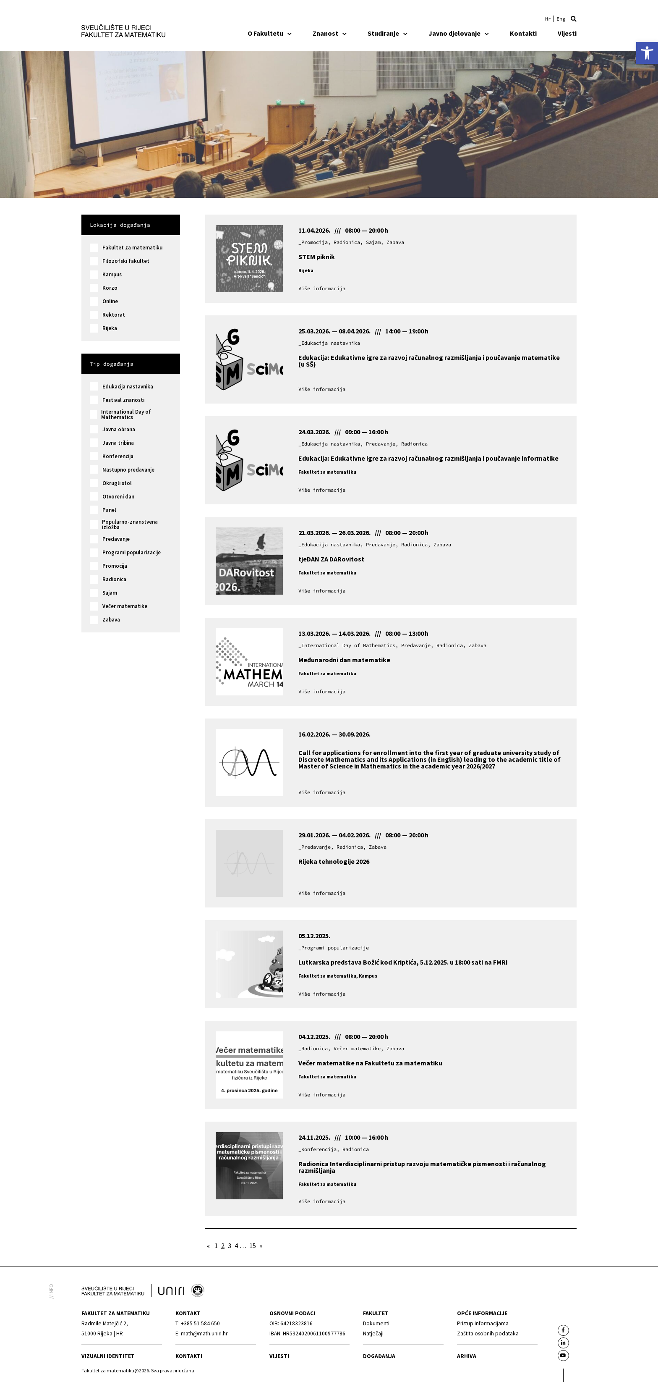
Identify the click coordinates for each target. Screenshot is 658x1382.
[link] (647, 53)
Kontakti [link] (523, 33)
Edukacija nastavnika (127, 386)
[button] (574, 19)
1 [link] (216, 1245)
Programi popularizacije (131, 552)
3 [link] (229, 1245)
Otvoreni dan (118, 496)
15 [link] (252, 1245)
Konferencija (117, 456)
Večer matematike (124, 606)
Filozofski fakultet (125, 261)
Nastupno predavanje (128, 469)
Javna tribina (118, 443)
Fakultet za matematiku (132, 247)
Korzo (110, 288)
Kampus (112, 274)
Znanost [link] (330, 33)
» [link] (260, 1245)
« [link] (208, 1245)
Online (110, 301)
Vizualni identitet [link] (108, 1356)
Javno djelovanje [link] (458, 33)
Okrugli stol (117, 483)
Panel (109, 510)
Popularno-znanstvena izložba (130, 524)
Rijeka (109, 328)
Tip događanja (111, 363)
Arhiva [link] (466, 1356)
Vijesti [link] (567, 33)
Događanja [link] (379, 1356)
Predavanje (116, 539)
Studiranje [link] (387, 33)
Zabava (111, 619)
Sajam (109, 592)
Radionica (114, 579)
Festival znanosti (123, 400)
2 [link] (223, 1245)
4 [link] (236, 1245)
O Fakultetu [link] (270, 33)
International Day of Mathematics (126, 414)
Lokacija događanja (120, 224)
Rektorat (113, 314)
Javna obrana (118, 429)
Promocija (114, 566)
